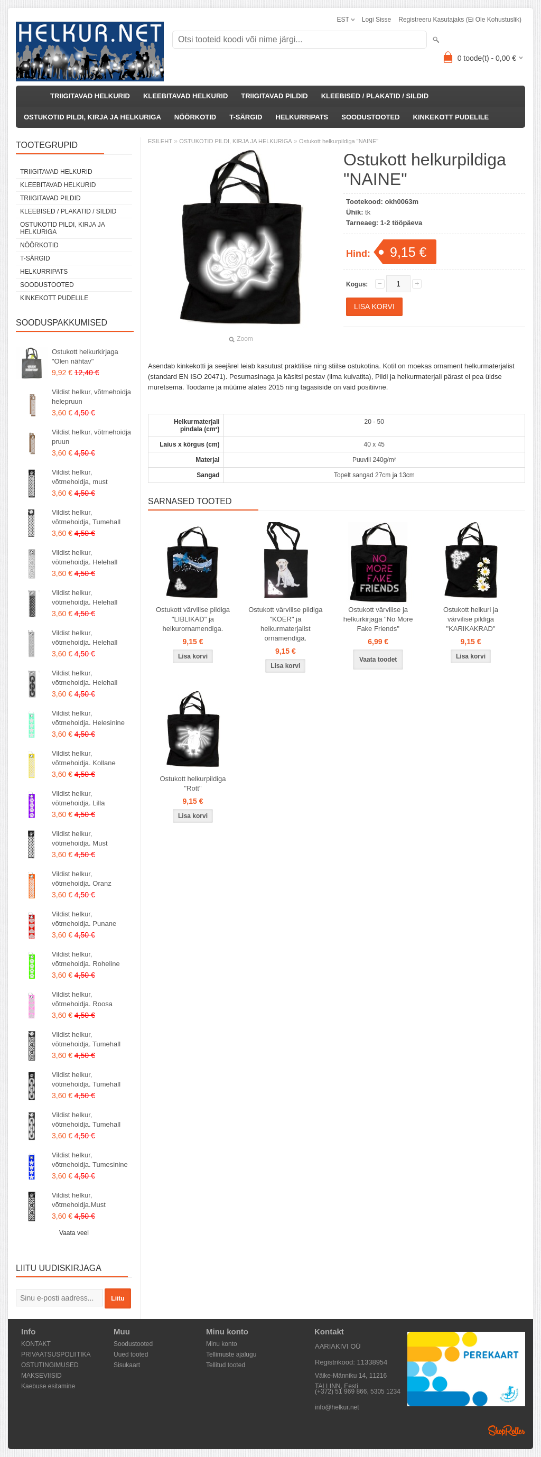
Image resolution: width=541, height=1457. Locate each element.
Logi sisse (376, 19)
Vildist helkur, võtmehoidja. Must (80, 838)
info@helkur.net (337, 1407)
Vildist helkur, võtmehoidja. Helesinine (88, 718)
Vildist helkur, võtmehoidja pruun (91, 437)
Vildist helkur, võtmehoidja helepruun (91, 396)
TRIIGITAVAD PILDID (274, 96)
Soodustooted (133, 1344)
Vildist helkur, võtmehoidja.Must (79, 1200)
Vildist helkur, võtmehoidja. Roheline (86, 959)
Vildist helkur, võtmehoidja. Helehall (84, 557)
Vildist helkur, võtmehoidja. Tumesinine (90, 1159)
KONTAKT (36, 1344)
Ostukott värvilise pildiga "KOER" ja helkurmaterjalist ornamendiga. (285, 624)
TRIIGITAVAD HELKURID (90, 96)
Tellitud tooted (225, 1365)
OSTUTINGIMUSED (50, 1365)
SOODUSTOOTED (370, 117)
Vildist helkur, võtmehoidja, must (80, 477)
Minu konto (221, 1344)
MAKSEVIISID (41, 1375)
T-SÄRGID (245, 117)
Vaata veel (74, 1233)
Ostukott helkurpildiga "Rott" (193, 783)
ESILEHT (160, 141)
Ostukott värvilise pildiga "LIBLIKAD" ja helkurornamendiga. (193, 619)
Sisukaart (127, 1365)
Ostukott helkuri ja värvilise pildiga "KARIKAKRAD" (470, 619)
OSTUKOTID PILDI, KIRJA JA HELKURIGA (92, 117)
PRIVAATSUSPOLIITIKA (56, 1354)
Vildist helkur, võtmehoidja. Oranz (81, 878)
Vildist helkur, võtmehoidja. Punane (84, 918)
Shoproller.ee (506, 1430)
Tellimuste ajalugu (231, 1354)
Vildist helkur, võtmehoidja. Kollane (84, 758)
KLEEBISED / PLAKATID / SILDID (374, 96)
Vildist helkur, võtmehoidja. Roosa (82, 999)
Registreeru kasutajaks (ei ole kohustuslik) (459, 19)
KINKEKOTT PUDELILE (451, 117)
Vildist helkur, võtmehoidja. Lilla (78, 798)
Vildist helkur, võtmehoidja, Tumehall (86, 517)
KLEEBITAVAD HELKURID (185, 96)
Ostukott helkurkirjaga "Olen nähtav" (85, 356)
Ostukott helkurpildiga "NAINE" (338, 141)
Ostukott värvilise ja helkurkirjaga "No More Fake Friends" (378, 619)
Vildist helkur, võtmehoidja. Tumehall (86, 1039)
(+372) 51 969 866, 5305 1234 (357, 1391)
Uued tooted (131, 1354)
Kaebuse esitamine (48, 1386)
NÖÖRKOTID (195, 117)
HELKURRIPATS (301, 117)
